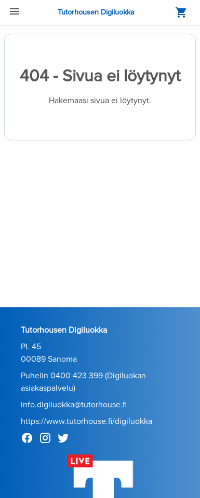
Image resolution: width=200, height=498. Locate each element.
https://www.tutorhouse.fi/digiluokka (86, 421)
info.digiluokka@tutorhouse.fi (74, 405)
